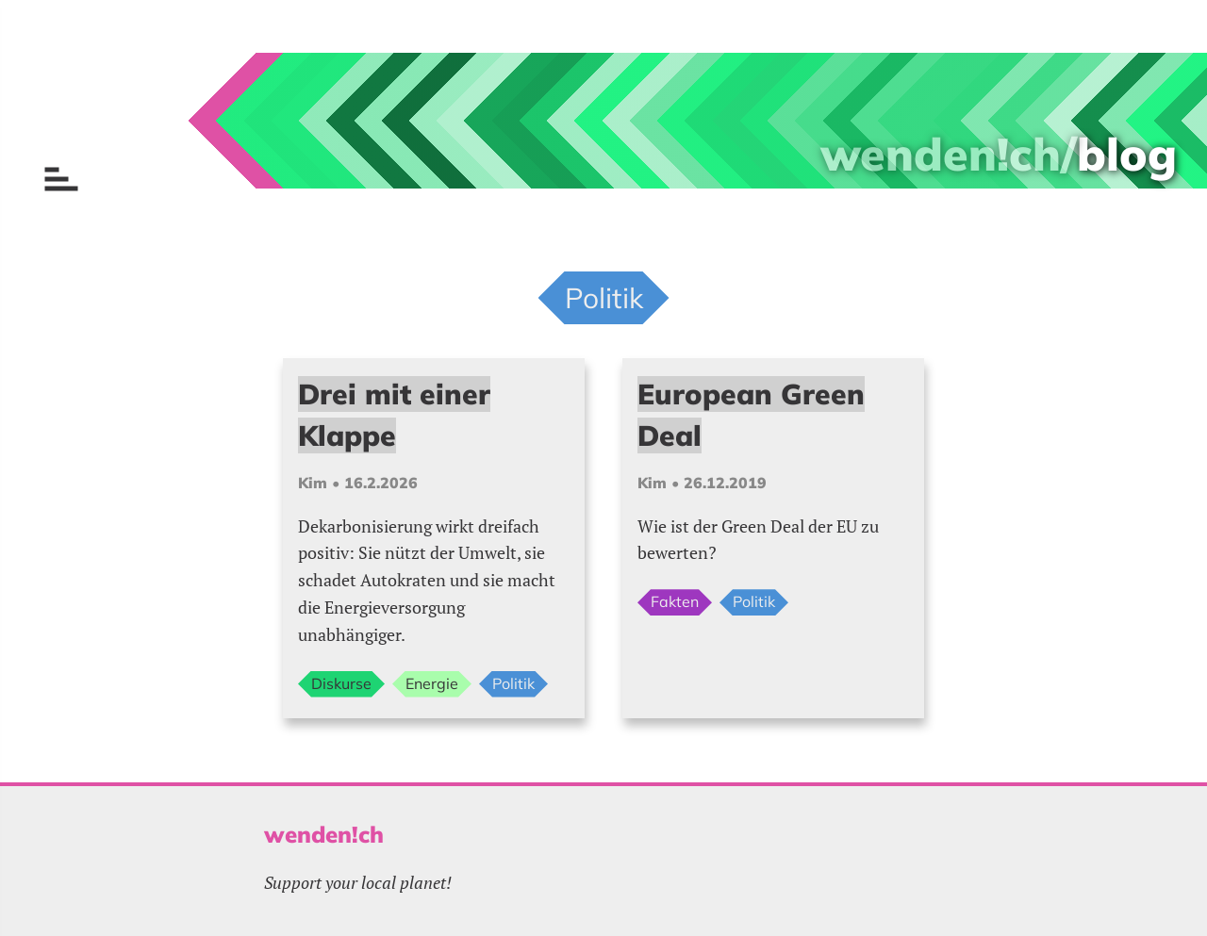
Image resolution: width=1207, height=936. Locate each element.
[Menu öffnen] (61, 179)
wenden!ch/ (948, 153)
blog (1127, 153)
